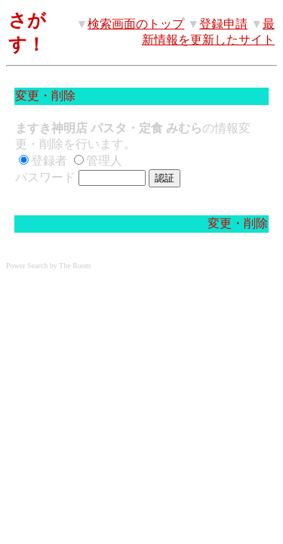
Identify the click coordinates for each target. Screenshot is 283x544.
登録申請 (223, 23)
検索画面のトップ (136, 23)
